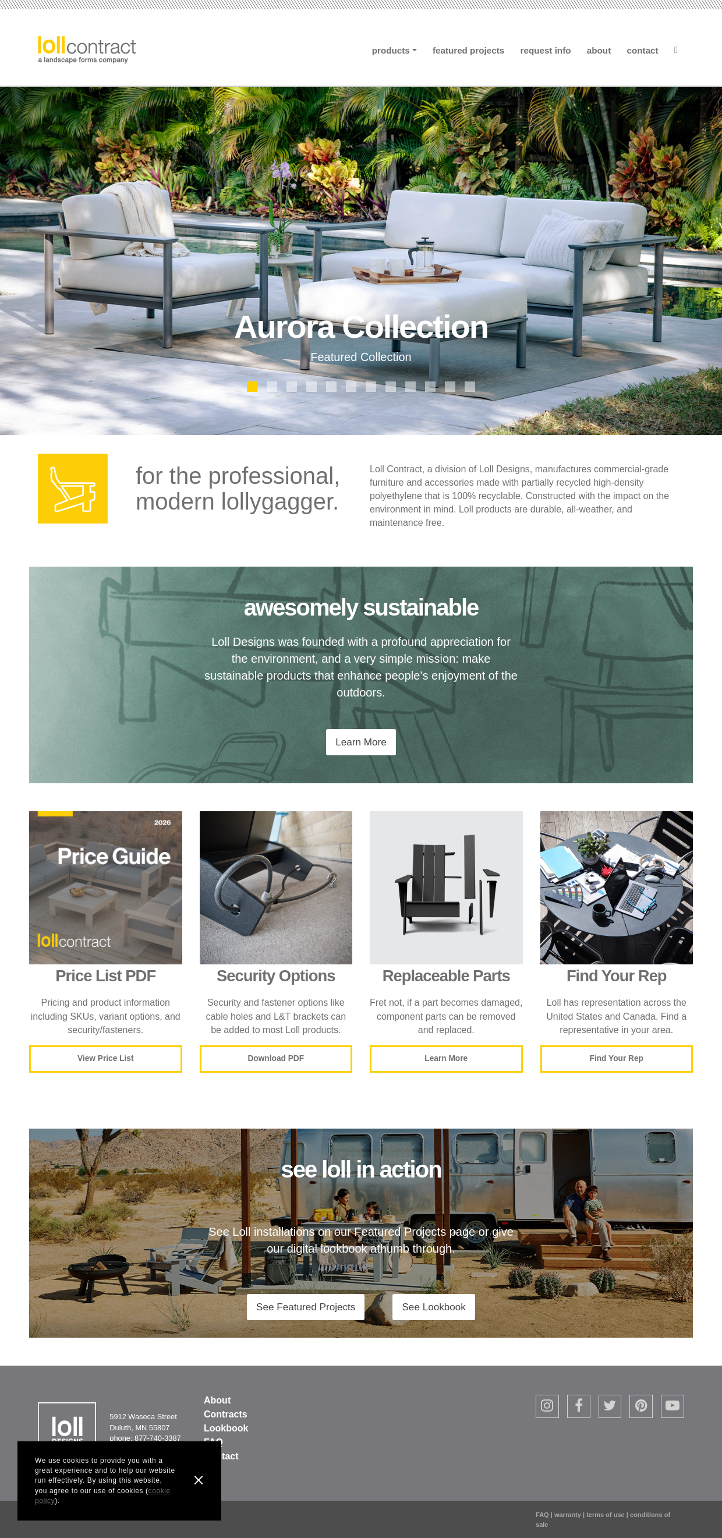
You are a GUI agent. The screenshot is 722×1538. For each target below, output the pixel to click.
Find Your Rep (616, 1058)
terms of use (605, 1514)
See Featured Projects (305, 1307)
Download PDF (275, 1058)
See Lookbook (434, 1307)
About (599, 50)
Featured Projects (468, 50)
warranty (567, 1514)
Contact (643, 50)
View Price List (105, 1058)
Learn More (361, 742)
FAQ (542, 1514)
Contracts (225, 1414)
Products (391, 50)
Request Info (546, 50)
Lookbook (226, 1428)
